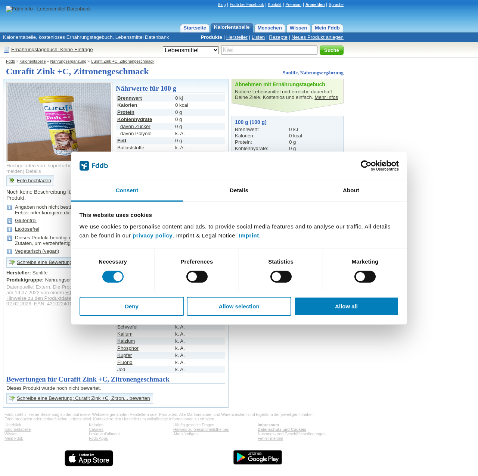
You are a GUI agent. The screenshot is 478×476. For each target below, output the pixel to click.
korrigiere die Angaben (66, 212)
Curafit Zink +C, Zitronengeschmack (122, 61)
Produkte (211, 37)
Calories (96, 429)
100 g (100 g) (251, 122)
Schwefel (127, 327)
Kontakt (274, 4)
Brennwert (129, 98)
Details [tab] (239, 190)
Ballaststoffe (130, 147)
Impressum (268, 425)
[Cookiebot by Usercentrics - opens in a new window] (366, 165)
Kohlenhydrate (134, 119)
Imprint (249, 235)
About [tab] (351, 190)
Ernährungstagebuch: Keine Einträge (52, 49)
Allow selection (238, 306)
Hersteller (237, 37)
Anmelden (315, 4)
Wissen (298, 28)
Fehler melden (270, 438)
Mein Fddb (327, 28)
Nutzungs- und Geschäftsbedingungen (292, 434)
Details (33, 171)
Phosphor (128, 348)
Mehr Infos (326, 97)
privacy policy (153, 235)
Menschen (270, 28)
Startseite (194, 28)
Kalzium (126, 341)
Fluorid (125, 362)
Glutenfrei (26, 220)
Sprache (336, 4)
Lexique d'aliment (104, 434)
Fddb (10, 61)
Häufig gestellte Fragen (193, 425)
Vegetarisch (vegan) (37, 251)
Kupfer (124, 355)
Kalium (125, 334)
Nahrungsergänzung (68, 61)
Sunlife (290, 72)
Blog (222, 4)
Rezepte (278, 37)
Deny (132, 306)
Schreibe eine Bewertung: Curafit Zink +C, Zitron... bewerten (83, 398)
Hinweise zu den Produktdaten (40, 298)
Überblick (12, 425)
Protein (125, 112)
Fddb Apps (98, 438)
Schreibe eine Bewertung (44, 262)
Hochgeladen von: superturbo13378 (46, 165)
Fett (121, 140)
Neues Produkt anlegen (318, 37)
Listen (258, 37)
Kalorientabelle (232, 27)
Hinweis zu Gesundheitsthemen (201, 429)
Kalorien (96, 425)
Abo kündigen (185, 434)
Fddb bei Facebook (247, 4)
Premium (293, 4)
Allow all (346, 306)
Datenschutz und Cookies (282, 429)
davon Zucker (135, 126)
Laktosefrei (27, 229)
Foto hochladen (34, 180)
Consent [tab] (127, 190)
